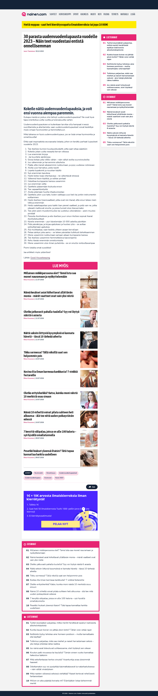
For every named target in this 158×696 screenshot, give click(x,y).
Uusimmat (31, 544)
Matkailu (125, 14)
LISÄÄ (133, 14)
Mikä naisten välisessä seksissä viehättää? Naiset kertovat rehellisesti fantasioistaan (62, 675)
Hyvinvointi (38, 473)
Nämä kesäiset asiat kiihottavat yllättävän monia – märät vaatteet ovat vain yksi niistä (49, 294)
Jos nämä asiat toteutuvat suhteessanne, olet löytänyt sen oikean (60, 648)
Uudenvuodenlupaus (33, 478)
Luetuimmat (32, 617)
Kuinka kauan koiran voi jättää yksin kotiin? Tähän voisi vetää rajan (61, 629)
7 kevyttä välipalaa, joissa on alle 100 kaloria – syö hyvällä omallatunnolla (50, 433)
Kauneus (84, 14)
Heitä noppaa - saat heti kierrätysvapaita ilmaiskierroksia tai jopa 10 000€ (66, 24)
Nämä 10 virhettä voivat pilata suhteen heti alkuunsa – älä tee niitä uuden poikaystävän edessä (49, 416)
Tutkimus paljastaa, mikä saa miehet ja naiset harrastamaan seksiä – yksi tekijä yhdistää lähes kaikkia (61, 642)
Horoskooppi (65, 14)
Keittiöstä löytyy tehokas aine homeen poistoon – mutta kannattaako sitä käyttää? (62, 635)
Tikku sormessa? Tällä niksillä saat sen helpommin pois (45, 354)
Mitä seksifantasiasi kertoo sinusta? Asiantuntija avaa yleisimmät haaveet (60, 661)
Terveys (115, 14)
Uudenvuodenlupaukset (68, 473)
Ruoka (106, 14)
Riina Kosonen (29, 280)
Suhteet (53, 14)
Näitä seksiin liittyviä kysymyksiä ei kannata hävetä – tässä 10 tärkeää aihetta (49, 334)
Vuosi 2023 (59, 478)
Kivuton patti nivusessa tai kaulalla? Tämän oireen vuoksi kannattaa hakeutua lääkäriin (61, 654)
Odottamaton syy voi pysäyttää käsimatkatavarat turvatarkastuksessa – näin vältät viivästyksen (62, 668)
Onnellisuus (50, 473)
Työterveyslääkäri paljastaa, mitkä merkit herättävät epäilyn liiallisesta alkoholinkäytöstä (63, 624)
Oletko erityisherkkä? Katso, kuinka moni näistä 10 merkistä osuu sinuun (51, 394)
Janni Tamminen (29, 51)
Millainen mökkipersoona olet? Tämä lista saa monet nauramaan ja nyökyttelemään (50, 274)
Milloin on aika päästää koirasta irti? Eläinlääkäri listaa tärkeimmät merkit (61, 682)
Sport (75, 14)
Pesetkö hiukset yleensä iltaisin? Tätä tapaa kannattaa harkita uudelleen (49, 452)
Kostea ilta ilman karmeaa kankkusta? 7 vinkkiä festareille (51, 373)
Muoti (93, 14)
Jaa (92, 486)
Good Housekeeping (40, 257)
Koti (100, 14)
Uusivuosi (47, 478)
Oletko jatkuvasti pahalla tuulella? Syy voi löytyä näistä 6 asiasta (51, 313)
